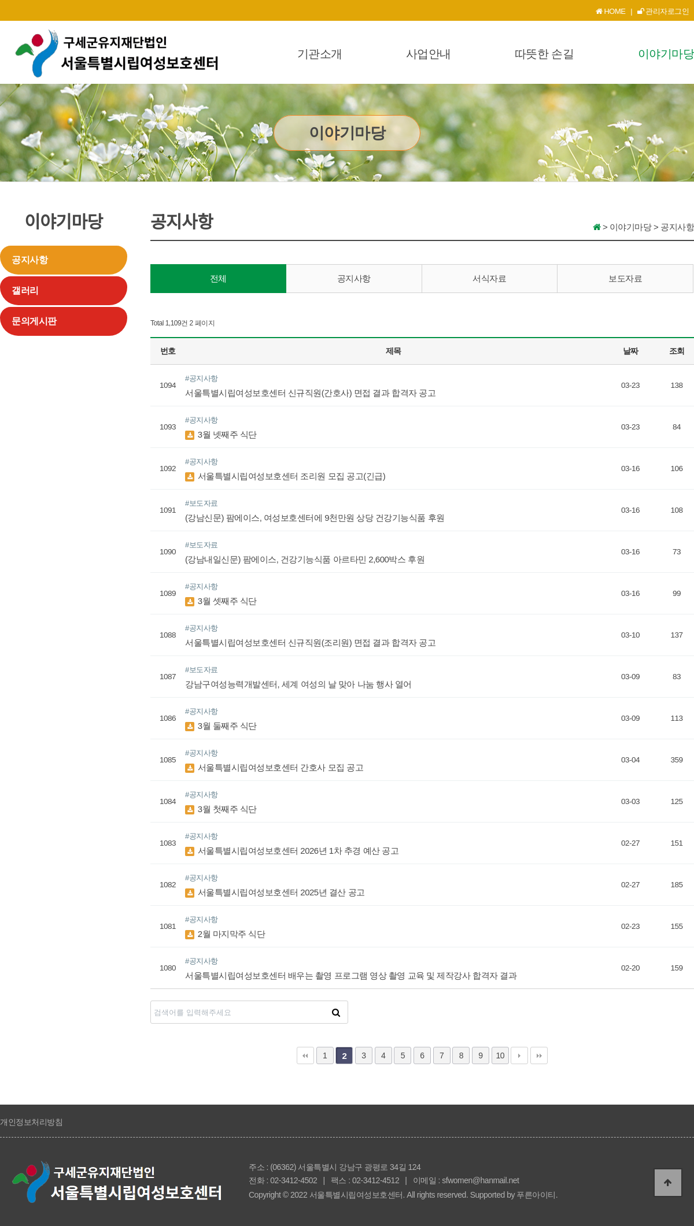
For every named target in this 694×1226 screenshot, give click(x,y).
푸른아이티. (537, 1194)
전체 (218, 278)
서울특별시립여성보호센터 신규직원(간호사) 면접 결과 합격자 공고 (310, 393)
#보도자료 (201, 503)
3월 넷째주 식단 (221, 434)
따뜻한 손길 (544, 53)
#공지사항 (201, 378)
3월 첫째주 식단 (221, 809)
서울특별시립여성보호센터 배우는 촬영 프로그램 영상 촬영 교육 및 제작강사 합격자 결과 (350, 975)
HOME (611, 11)
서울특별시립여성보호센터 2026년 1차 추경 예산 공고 (291, 850)
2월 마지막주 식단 (225, 934)
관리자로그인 (663, 11)
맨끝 (539, 1055)
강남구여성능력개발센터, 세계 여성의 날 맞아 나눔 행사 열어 (298, 684)
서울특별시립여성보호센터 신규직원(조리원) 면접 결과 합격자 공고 (310, 642)
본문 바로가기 (0, 0)
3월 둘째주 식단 (221, 726)
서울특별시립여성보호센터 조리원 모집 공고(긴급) (285, 476)
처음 (305, 1055)
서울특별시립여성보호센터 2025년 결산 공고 (275, 892)
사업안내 (428, 53)
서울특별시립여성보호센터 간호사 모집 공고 (274, 767)
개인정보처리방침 (31, 1122)
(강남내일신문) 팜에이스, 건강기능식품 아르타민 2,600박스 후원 (304, 559)
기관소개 (319, 53)
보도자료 (625, 278)
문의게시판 (34, 321)
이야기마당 (666, 53)
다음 (519, 1055)
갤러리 (25, 290)
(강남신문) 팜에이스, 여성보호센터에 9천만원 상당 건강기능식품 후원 (315, 518)
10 (500, 1055)
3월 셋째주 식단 (221, 601)
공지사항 (29, 260)
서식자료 (489, 278)
